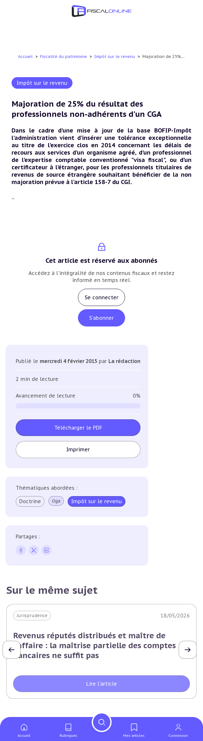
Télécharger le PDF (78, 427)
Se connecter (101, 297)
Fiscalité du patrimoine (64, 56)
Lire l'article (101, 684)
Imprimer (78, 449)
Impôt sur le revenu (115, 56)
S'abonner (101, 318)
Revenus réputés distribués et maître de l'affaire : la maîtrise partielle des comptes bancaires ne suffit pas (94, 645)
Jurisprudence (32, 615)
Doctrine (30, 501)
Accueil (25, 56)
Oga (56, 501)
